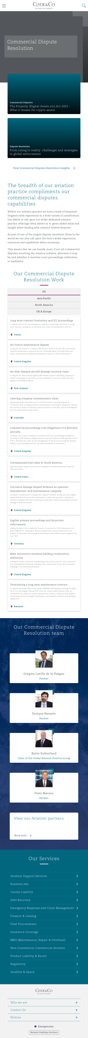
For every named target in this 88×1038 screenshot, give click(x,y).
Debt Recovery (20, 900)
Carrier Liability (21, 892)
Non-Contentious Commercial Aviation (37, 948)
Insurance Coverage (24, 932)
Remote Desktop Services (44, 1032)
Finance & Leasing (23, 916)
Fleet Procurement (23, 924)
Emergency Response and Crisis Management (42, 908)
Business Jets (19, 884)
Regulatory (18, 964)
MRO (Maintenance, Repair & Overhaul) (38, 940)
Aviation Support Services (28, 876)
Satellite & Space (22, 972)
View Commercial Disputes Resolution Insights (41, 168)
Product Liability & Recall (28, 956)
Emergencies (45, 1026)
